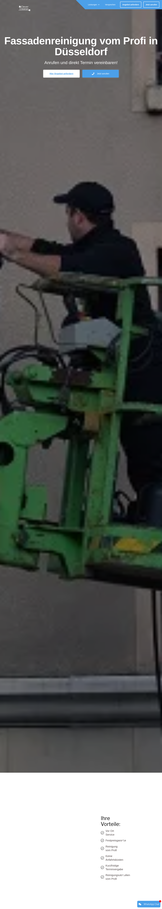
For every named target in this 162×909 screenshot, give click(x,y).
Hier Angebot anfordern (61, 74)
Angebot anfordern (130, 5)
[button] (93, 4)
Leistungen (92, 5)
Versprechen (110, 5)
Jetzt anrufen (151, 5)
